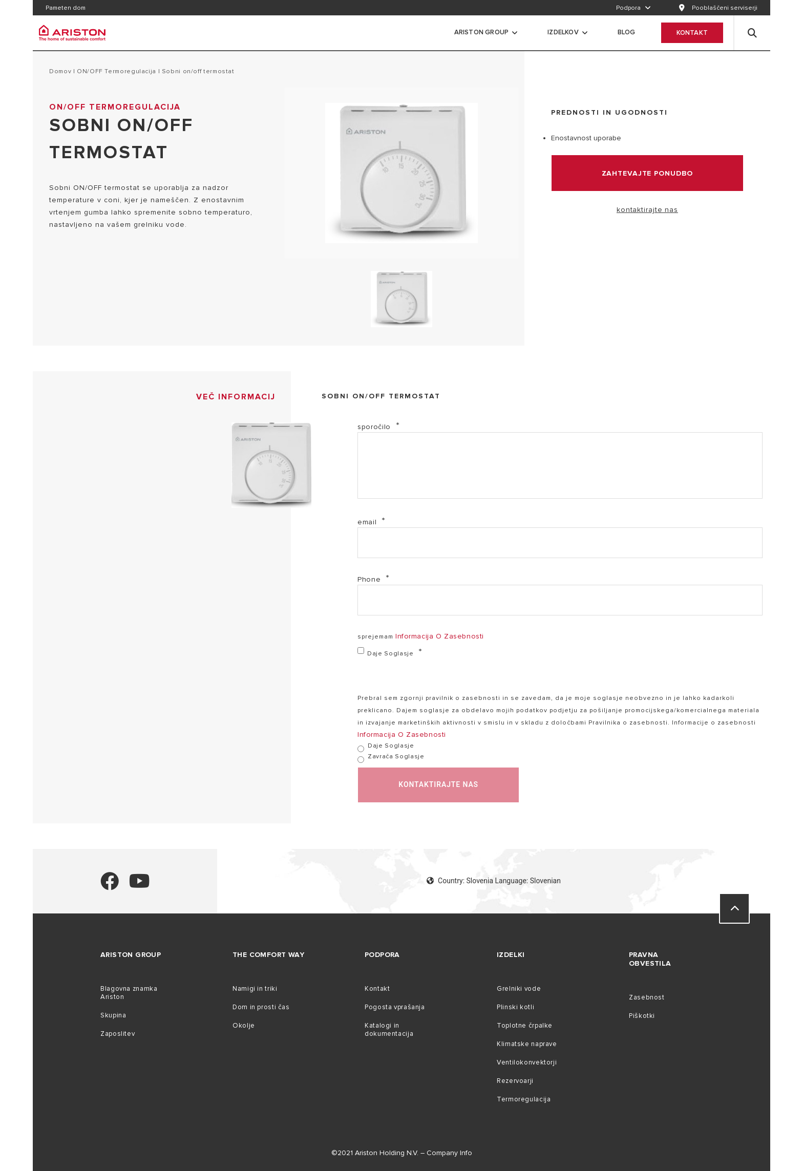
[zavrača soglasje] (360, 759)
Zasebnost (647, 997)
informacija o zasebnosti (439, 636)
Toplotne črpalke (525, 1025)
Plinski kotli (515, 1007)
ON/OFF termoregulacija (116, 71)
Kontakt (692, 33)
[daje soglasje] (360, 650)
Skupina (113, 1015)
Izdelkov (563, 32)
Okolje (244, 1025)
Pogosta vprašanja (395, 1007)
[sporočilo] (560, 465)
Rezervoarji (515, 1081)
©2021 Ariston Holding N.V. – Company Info (401, 1153)
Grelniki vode (519, 989)
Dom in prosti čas (261, 1007)
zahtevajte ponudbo (647, 173)
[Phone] (560, 600)
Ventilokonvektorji (527, 1062)
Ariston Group (481, 32)
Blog (627, 32)
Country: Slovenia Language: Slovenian (494, 881)
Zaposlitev (117, 1034)
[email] (560, 542)
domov (60, 71)
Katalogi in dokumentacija (389, 1029)
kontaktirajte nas (647, 209)
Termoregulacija (524, 1099)
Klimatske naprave (527, 1044)
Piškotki (642, 1016)
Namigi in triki (255, 989)
